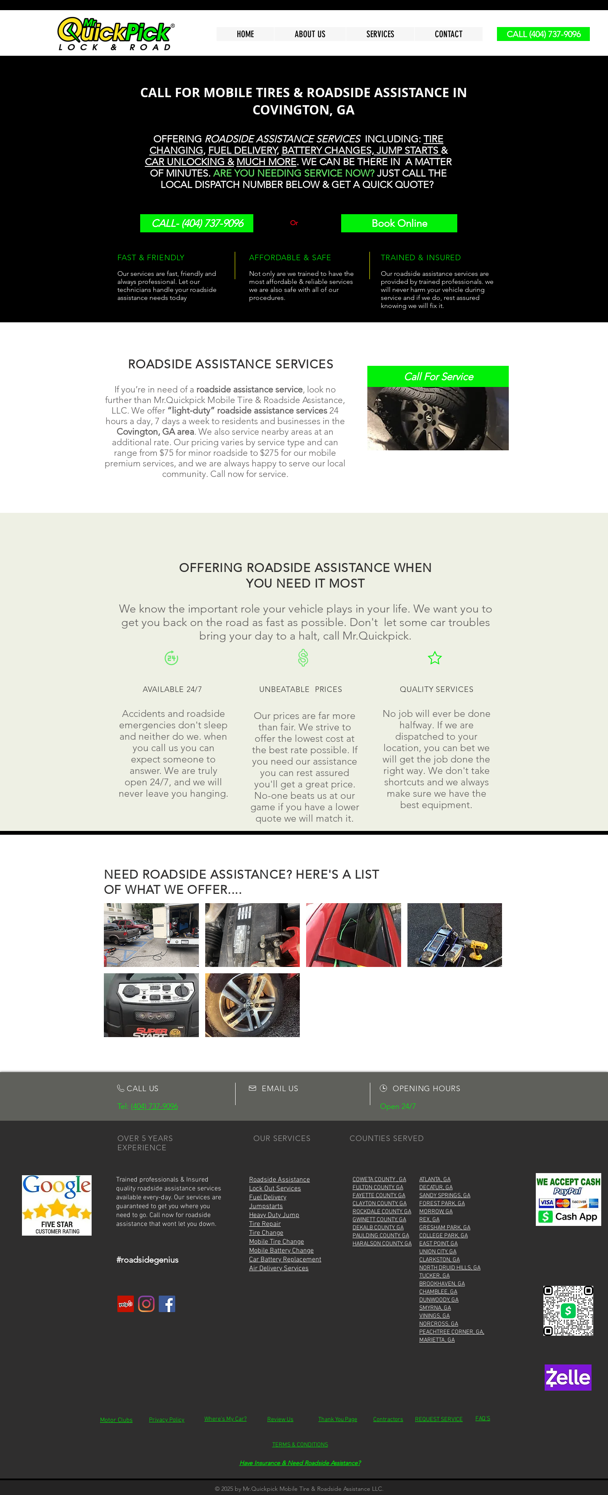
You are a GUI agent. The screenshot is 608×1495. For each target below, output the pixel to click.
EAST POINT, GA (438, 1243)
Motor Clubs (116, 1420)
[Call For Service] (438, 376)
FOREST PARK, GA (442, 1203)
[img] (151, 935)
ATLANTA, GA (435, 1179)
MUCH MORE (266, 162)
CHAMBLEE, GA (438, 1292)
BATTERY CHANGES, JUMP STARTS (361, 150)
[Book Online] (399, 223)
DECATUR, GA (436, 1187)
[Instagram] (146, 1304)
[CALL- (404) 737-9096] (196, 223)
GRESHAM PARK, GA (444, 1227)
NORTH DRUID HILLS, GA (449, 1268)
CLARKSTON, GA (439, 1260)
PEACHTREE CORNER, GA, (451, 1332)
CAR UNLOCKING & (189, 162)
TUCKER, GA (434, 1276)
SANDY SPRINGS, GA (444, 1195)
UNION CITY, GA (437, 1251)
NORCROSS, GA (438, 1324)
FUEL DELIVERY (242, 150)
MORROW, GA (436, 1211)
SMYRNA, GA (435, 1308)
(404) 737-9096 (154, 1106)
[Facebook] (167, 1304)
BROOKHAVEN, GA (442, 1284)
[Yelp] (125, 1304)
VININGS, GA (434, 1316)
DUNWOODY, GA (439, 1300)
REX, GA (429, 1219)
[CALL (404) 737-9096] (543, 34)
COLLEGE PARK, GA (443, 1235)
